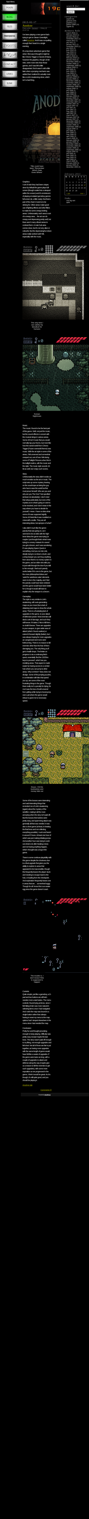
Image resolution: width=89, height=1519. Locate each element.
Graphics (69, 23)
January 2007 (71, 119)
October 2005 (71, 148)
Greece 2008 (71, 25)
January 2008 (71, 98)
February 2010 (71, 58)
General (35, 28)
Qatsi (68, 202)
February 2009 (71, 77)
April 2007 (70, 113)
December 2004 (72, 167)
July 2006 (69, 131)
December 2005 (72, 144)
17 (85, 185)
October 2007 (71, 104)
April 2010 (70, 54)
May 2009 (70, 73)
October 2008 (71, 85)
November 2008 (72, 83)
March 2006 (70, 138)
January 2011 (71, 44)
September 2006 (72, 127)
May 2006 (70, 134)
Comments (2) (46, 1090)
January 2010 (71, 60)
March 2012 (70, 41)
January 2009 (71, 79)
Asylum (69, 19)
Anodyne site (27, 1085)
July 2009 (69, 69)
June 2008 (70, 92)
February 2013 (71, 35)
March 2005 (70, 161)
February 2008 (71, 96)
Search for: (73, 6)
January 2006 (71, 142)
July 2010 (69, 48)
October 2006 (71, 125)
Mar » (82, 193)
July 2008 (69, 90)
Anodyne (27, 25)
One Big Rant (70, 201)
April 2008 (70, 94)
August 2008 (71, 88)
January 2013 (71, 37)
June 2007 (70, 110)
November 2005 (72, 146)
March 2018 (70, 33)
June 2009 (70, 71)
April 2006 (70, 136)
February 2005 (71, 163)
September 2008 (72, 87)
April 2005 (70, 159)
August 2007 (71, 106)
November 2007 (72, 102)
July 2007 (69, 108)
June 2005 (70, 155)
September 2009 (72, 66)
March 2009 (70, 75)
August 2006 (71, 129)
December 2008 (72, 81)
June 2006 (70, 132)
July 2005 (69, 154)
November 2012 (72, 39)
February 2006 (71, 140)
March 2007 (70, 115)
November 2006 (72, 123)
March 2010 (70, 56)
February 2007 (71, 117)
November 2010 (72, 46)
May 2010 (70, 52)
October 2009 (71, 64)
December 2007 (72, 100)
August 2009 (71, 67)
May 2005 (70, 157)
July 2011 (69, 43)
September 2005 (72, 150)
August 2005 (71, 152)
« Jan (68, 193)
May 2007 (70, 111)
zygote (68, 26)
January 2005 (71, 165)
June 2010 (70, 50)
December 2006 (72, 121)
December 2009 (72, 62)
